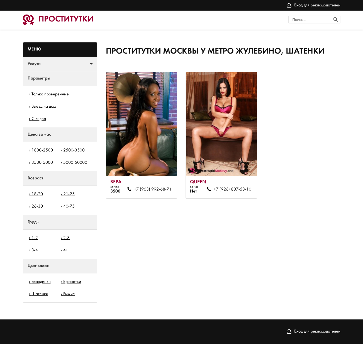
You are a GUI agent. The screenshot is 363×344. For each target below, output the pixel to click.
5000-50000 (75, 162)
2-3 (66, 238)
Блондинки (41, 282)
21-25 (69, 194)
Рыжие (69, 294)
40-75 (69, 206)
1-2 (34, 238)
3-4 (34, 250)
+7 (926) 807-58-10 (232, 189)
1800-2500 (42, 150)
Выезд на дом (43, 106)
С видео (38, 119)
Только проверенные (50, 94)
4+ (65, 250)
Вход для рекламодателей (317, 5)
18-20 (37, 194)
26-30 (37, 206)
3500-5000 (42, 162)
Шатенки (39, 294)
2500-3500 (74, 150)
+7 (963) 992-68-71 (153, 189)
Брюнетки (72, 282)
